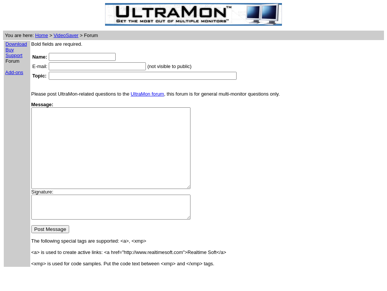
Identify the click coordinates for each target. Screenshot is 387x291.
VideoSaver (66, 35)
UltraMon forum (147, 94)
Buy (10, 50)
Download (16, 44)
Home (41, 35)
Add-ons (14, 72)
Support (14, 55)
